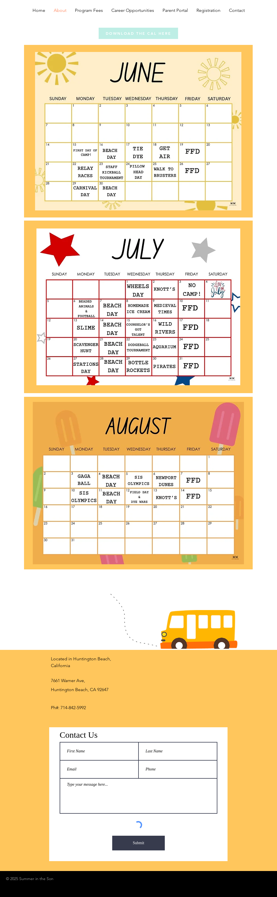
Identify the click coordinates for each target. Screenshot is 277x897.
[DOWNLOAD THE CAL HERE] (138, 33)
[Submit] (138, 843)
